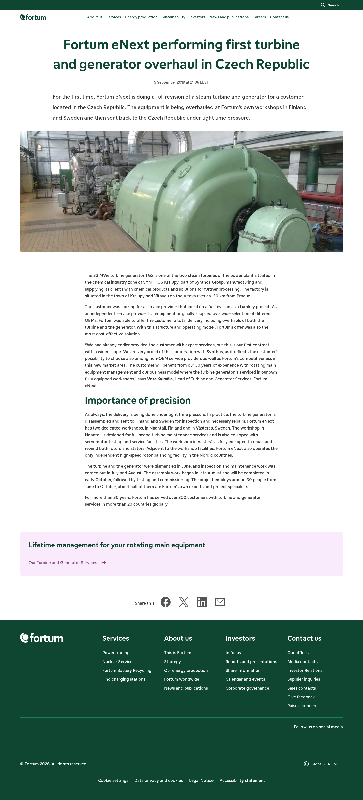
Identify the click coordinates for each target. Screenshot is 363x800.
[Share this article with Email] (220, 603)
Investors (240, 638)
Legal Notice (201, 780)
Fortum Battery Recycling (127, 670)
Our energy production (186, 670)
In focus (233, 652)
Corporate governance (247, 688)
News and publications (186, 688)
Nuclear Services (118, 661)
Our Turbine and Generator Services (68, 563)
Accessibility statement (242, 780)
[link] (33, 17)
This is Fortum (177, 652)
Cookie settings (113, 780)
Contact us (304, 638)
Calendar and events (245, 679)
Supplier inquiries (303, 679)
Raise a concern (302, 705)
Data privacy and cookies (158, 780)
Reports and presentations (251, 661)
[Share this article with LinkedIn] (202, 603)
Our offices (298, 652)
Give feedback (301, 697)
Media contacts (302, 661)
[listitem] (94, 17)
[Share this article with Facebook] (166, 603)
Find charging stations (124, 679)
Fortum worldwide (181, 679)
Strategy (172, 661)
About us (178, 638)
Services (115, 638)
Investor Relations (304, 670)
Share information (243, 670)
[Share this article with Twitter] (184, 603)
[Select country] (321, 764)
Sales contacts (301, 688)
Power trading (116, 652)
